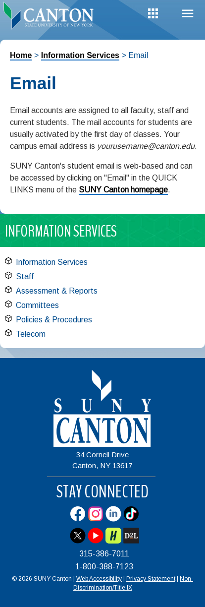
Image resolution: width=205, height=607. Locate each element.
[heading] (51, 17)
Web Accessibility (99, 578)
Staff (25, 276)
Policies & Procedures (54, 319)
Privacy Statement (150, 578)
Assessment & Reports (57, 291)
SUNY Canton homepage (123, 189)
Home (21, 55)
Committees (37, 305)
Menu (187, 13)
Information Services (80, 55)
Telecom (31, 334)
